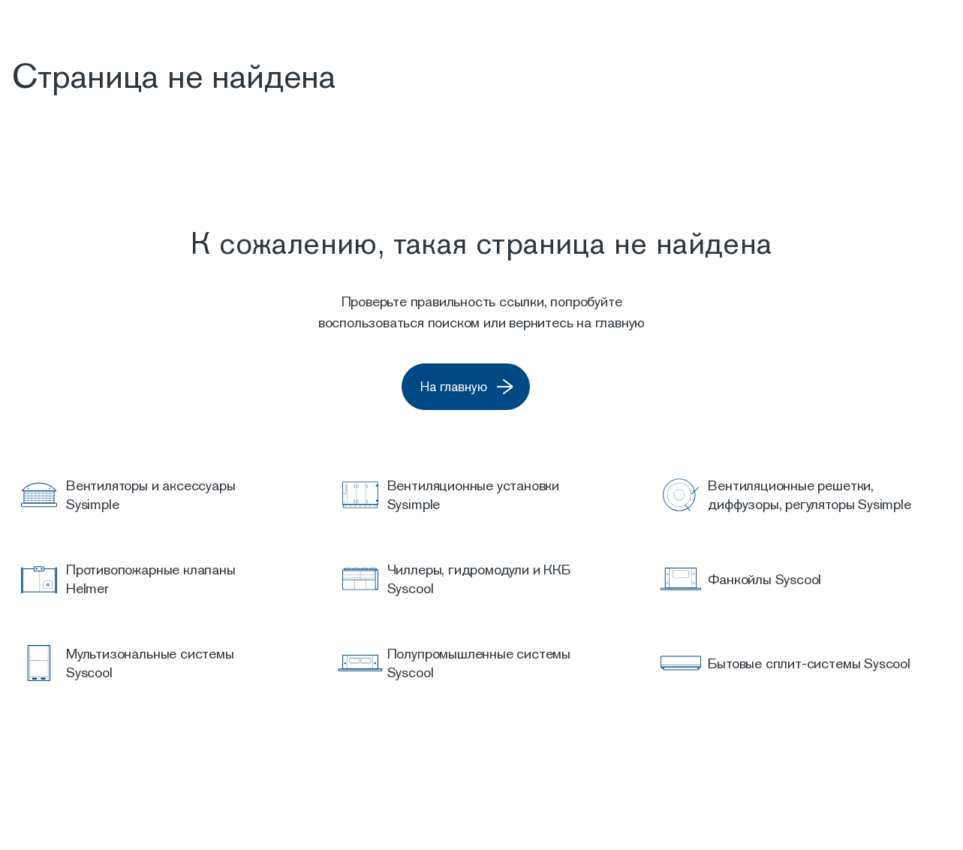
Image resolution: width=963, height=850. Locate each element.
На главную (488, 387)
